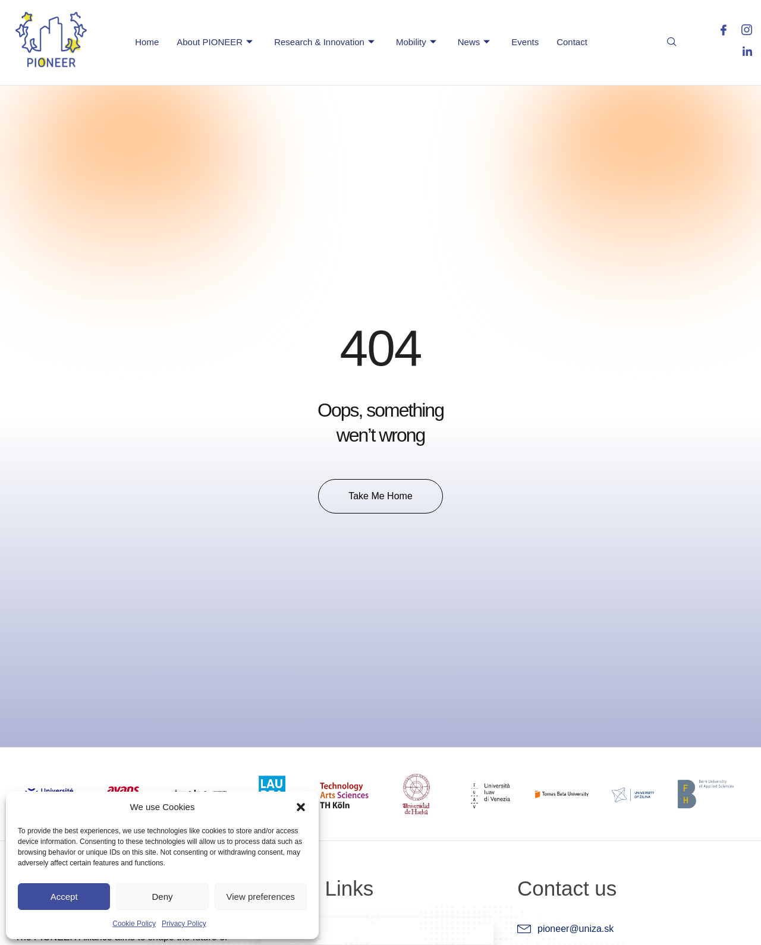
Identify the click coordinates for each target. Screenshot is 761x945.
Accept (64, 897)
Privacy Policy (184, 923)
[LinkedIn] (741, 53)
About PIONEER (215, 42)
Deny (162, 897)
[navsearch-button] (671, 44)
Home (147, 42)
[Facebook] (718, 32)
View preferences (261, 897)
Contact (571, 42)
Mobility (416, 42)
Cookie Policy (134, 923)
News (474, 42)
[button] (301, 807)
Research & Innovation (324, 42)
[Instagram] (741, 32)
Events (525, 42)
